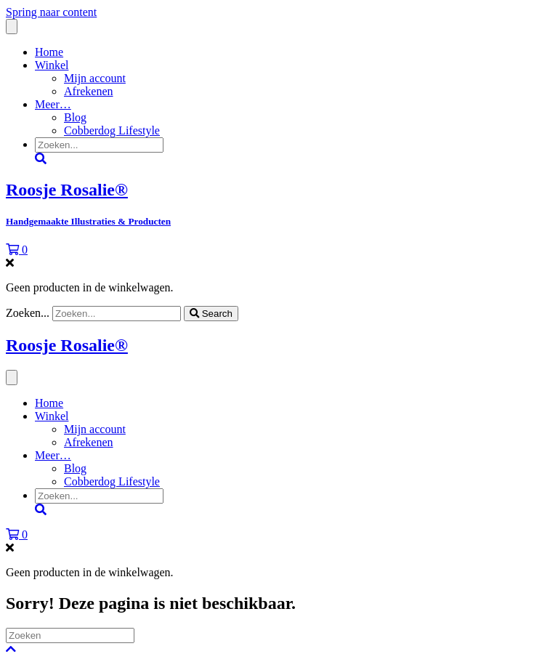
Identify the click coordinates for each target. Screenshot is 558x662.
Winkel (51, 65)
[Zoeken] (70, 635)
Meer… (53, 104)
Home (49, 52)
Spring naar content (51, 12)
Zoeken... (29, 313)
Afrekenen (88, 91)
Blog (75, 117)
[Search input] (99, 145)
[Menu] (11, 26)
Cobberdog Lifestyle (112, 130)
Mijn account (95, 78)
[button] (11, 649)
